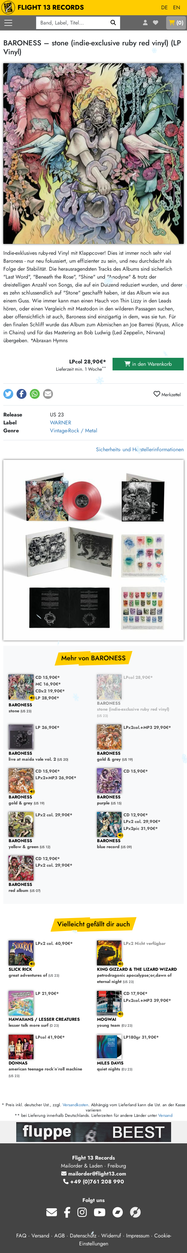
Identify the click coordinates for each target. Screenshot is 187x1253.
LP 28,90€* (47, 698)
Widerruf (111, 1235)
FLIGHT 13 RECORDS (44, 7)
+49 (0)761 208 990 (93, 1181)
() (176, 23)
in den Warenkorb (148, 364)
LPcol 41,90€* (50, 1037)
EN (176, 7)
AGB (59, 1235)
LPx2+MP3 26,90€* (55, 778)
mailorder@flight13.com (93, 1173)
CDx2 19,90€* (50, 691)
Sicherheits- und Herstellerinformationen (140, 449)
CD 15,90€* (47, 677)
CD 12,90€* (135, 815)
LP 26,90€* (47, 727)
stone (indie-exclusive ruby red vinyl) (138, 706)
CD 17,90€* (135, 993)
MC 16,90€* (48, 684)
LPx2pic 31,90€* (140, 828)
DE (164, 7)
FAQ (21, 1235)
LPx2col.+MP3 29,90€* (147, 727)
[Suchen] (113, 23)
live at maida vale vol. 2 (49, 756)
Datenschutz (83, 1235)
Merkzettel (167, 394)
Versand (165, 1115)
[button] (8, 394)
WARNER (60, 422)
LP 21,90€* (47, 993)
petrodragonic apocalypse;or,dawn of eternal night (138, 976)
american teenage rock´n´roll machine (49, 1066)
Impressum (137, 1235)
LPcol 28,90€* (138, 677)
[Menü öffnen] (8, 23)
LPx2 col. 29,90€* (53, 815)
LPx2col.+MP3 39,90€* (147, 1000)
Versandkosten (75, 1105)
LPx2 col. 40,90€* (54, 943)
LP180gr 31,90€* (141, 1037)
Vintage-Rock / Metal (73, 430)
